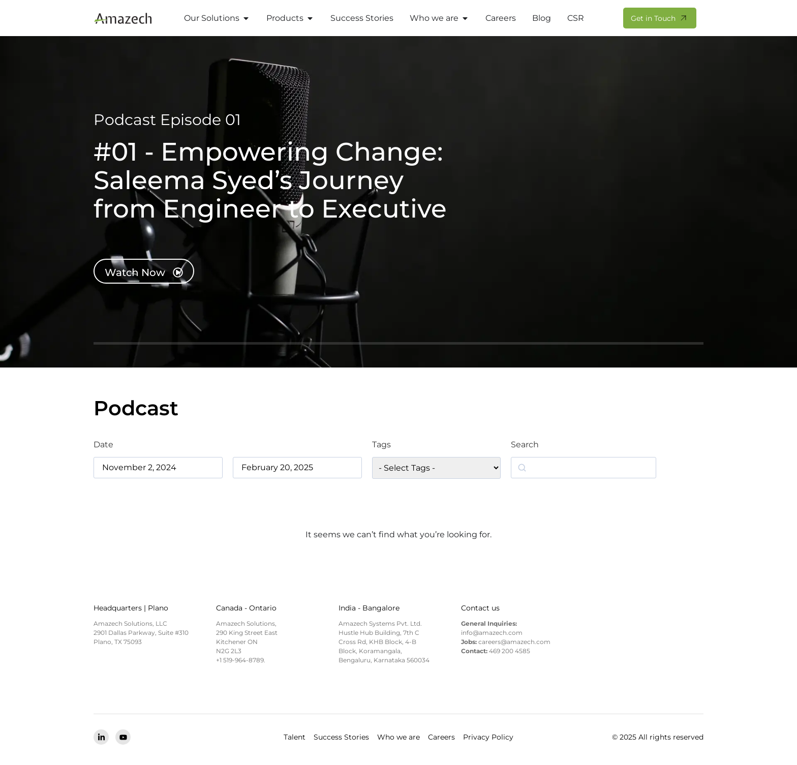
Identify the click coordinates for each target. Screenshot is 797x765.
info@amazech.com (492, 632)
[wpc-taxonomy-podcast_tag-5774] (436, 468)
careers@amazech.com (514, 642)
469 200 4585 (509, 651)
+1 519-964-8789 (240, 660)
